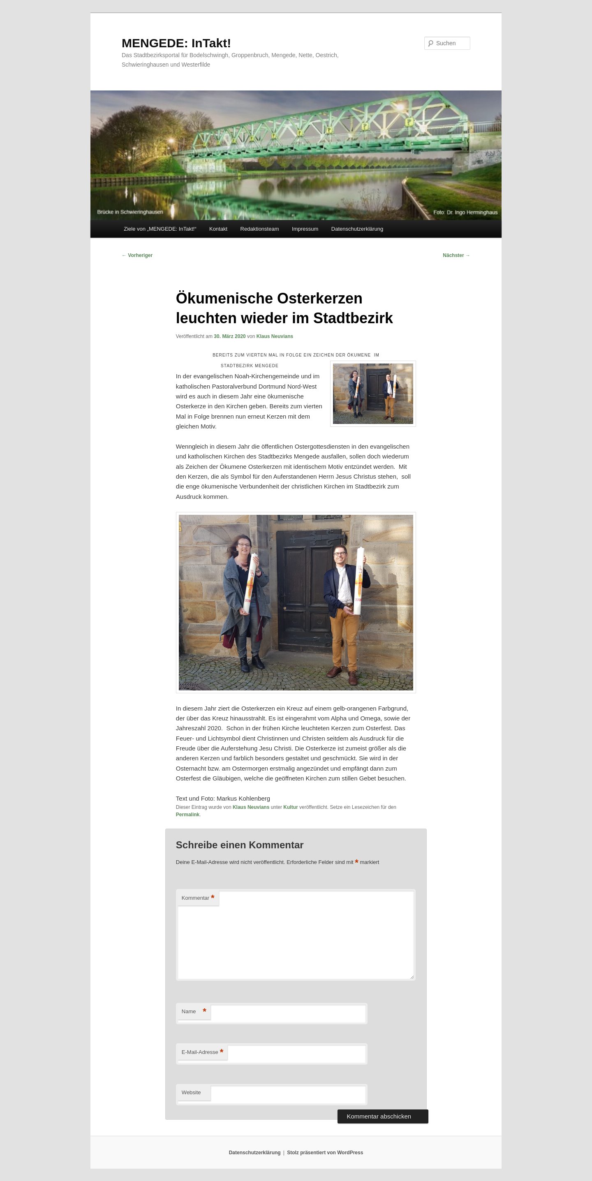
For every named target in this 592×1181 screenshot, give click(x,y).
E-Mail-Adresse (202, 1052)
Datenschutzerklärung (357, 229)
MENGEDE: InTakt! (176, 43)
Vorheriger (137, 255)
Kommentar (198, 898)
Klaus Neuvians (275, 336)
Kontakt (218, 229)
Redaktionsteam (259, 229)
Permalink (187, 814)
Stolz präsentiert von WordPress (325, 1153)
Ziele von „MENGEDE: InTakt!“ (160, 229)
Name (194, 1012)
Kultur (290, 807)
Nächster (456, 255)
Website (191, 1092)
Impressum (305, 229)
